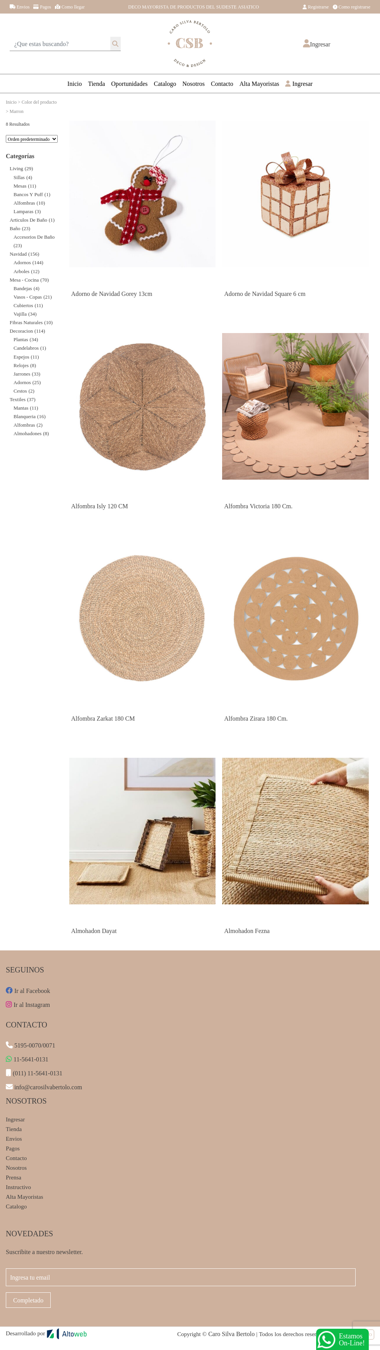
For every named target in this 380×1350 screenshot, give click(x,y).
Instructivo (18, 1187)
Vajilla (20, 313)
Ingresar (298, 83)
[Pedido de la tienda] (32, 139)
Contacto (222, 83)
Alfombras (24, 202)
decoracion (21, 330)
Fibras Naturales (26, 322)
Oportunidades (129, 83)
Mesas (20, 185)
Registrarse (316, 6)
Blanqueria (25, 416)
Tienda (96, 83)
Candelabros (26, 347)
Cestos (20, 390)
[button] (316, 43)
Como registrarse (351, 6)
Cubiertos (23, 305)
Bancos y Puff (28, 194)
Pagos (42, 6)
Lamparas (23, 211)
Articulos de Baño (28, 219)
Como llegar (70, 6)
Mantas (21, 407)
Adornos (22, 262)
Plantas (21, 339)
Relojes (21, 365)
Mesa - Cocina (24, 279)
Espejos (21, 356)
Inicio (74, 83)
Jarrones (22, 373)
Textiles (18, 399)
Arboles (21, 271)
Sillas (19, 177)
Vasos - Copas (28, 296)
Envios (19, 6)
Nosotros (193, 83)
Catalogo (165, 83)
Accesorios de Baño (34, 236)
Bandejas (23, 288)
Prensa (13, 1177)
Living (16, 168)
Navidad (18, 253)
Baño (15, 228)
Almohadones (27, 433)
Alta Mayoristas (259, 83)
